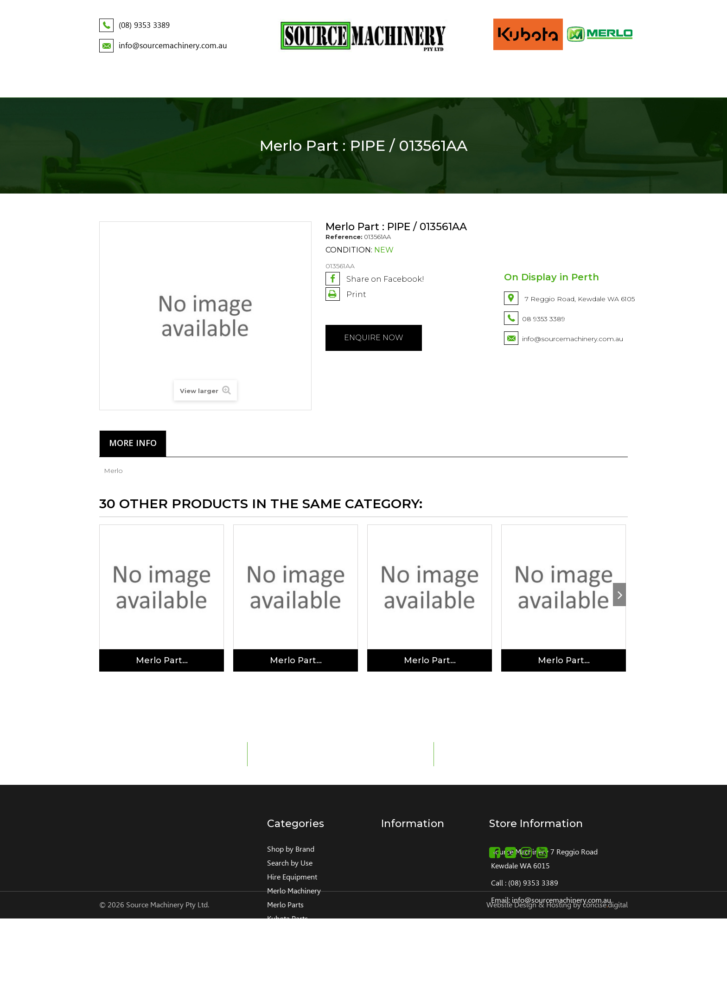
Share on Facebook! (374, 278)
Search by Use (289, 863)
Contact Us (603, 83)
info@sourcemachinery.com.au (572, 339)
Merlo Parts (285, 904)
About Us (153, 83)
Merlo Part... (162, 660)
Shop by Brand (290, 849)
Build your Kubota (530, 83)
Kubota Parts (287, 918)
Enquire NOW (373, 337)
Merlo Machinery (294, 890)
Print (355, 294)
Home (110, 83)
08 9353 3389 (543, 319)
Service (464, 83)
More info (133, 442)
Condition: (348, 250)
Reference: (344, 236)
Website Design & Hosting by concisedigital (557, 969)
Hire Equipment (292, 877)
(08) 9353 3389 (533, 883)
